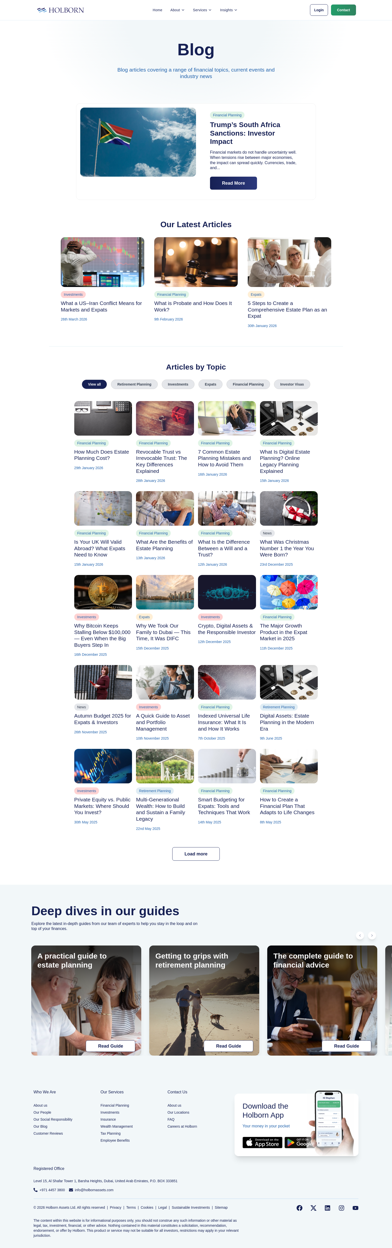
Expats (210, 384)
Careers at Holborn (182, 1126)
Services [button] (202, 10)
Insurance (108, 1119)
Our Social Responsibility (53, 1119)
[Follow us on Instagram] (341, 1208)
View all (94, 384)
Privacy (115, 1207)
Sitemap (221, 1207)
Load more (196, 853)
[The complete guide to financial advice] (322, 1001)
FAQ (171, 1119)
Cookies (147, 1207)
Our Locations (178, 1112)
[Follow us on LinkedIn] (327, 1208)
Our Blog (40, 1126)
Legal (162, 1207)
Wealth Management (116, 1126)
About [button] (177, 10)
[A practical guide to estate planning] (86, 1001)
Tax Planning (110, 1133)
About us (40, 1105)
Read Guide (110, 1046)
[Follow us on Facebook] (299, 1208)
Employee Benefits (115, 1140)
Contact (343, 10)
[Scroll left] (360, 935)
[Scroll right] (372, 935)
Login (319, 10)
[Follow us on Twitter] (313, 1208)
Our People (42, 1112)
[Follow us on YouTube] (355, 1208)
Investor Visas (292, 384)
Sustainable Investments (191, 1207)
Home (157, 10)
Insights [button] (229, 10)
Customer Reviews (48, 1133)
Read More (233, 183)
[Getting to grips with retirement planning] (204, 1001)
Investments (178, 384)
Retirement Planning (134, 384)
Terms (131, 1207)
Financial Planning (248, 384)
